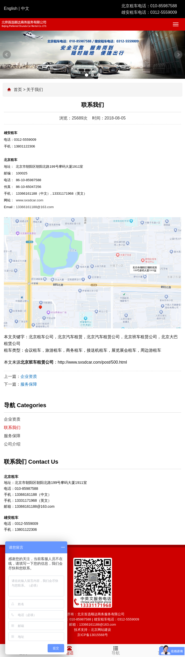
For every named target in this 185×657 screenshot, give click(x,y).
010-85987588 (163, 6)
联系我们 (12, 427)
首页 (18, 89)
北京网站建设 (101, 630)
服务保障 (28, 384)
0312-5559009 (163, 12)
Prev (7, 55)
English (10, 8)
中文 (25, 8)
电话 (69, 649)
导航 (116, 649)
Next (178, 55)
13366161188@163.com (35, 207)
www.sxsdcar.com (29, 200)
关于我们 (34, 89)
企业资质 (28, 376)
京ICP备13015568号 (92, 635)
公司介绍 (12, 444)
